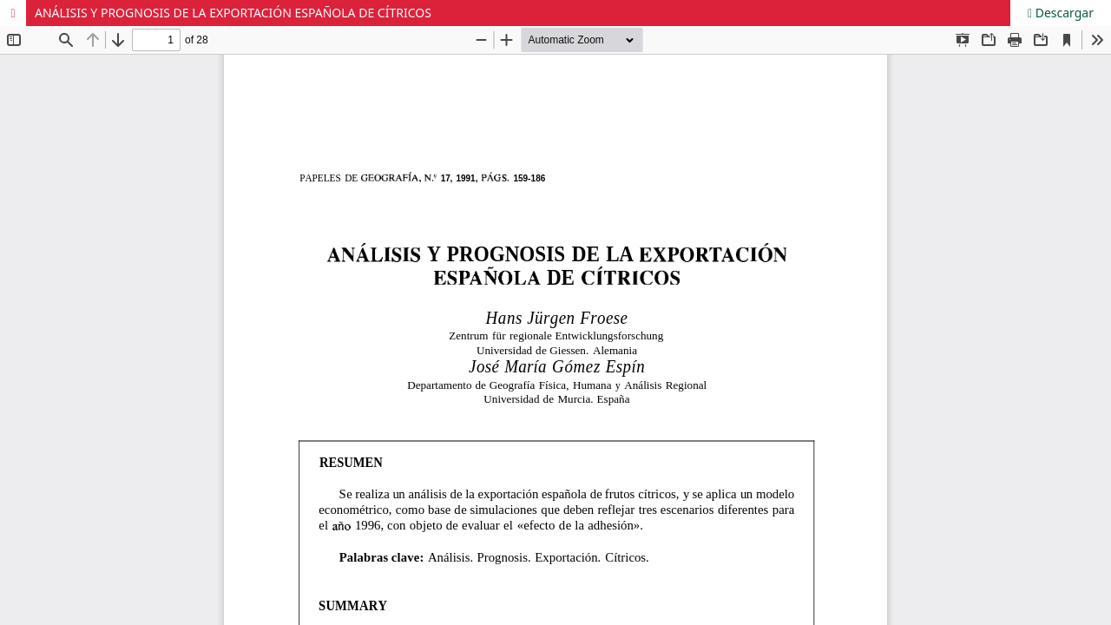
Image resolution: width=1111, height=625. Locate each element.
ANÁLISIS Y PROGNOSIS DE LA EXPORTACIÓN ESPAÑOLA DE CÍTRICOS (233, 12)
